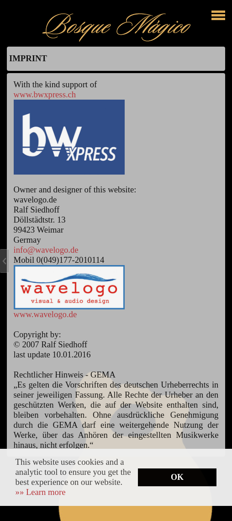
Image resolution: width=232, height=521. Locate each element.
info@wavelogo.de (46, 250)
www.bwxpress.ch (45, 94)
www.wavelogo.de (45, 314)
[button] (41, 492)
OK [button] (177, 477)
